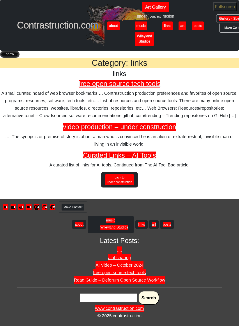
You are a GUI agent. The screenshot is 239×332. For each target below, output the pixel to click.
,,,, (119, 250)
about (113, 26)
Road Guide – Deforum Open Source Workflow (119, 280)
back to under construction (119, 180)
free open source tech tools (120, 83)
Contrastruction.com (57, 25)
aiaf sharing (119, 257)
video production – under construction (119, 127)
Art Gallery (155, 7)
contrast (155, 16)
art (182, 26)
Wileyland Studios (144, 38)
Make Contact (73, 207)
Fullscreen (225, 6)
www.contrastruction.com (119, 308)
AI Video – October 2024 (119, 265)
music (141, 26)
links (167, 26)
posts (198, 26)
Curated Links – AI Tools (119, 155)
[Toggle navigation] (10, 54)
